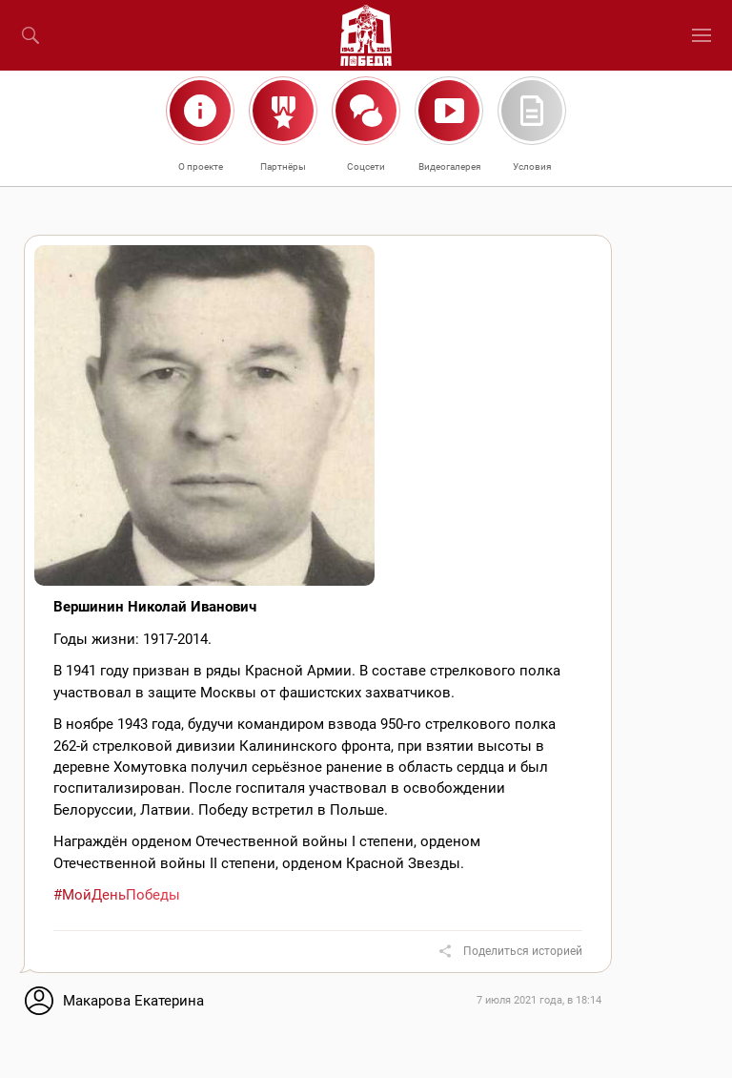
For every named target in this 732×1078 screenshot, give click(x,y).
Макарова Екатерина (133, 1000)
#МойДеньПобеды (116, 894)
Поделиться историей (522, 951)
